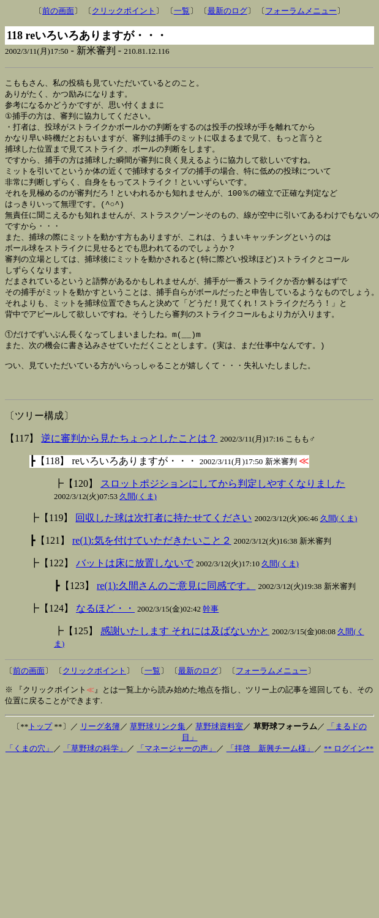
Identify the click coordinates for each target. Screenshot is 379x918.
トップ (40, 748)
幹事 (211, 631)
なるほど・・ (105, 631)
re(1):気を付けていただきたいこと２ (151, 563)
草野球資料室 (219, 748)
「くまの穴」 (29, 770)
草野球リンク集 (158, 748)
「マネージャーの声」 (176, 770)
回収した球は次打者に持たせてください (163, 540)
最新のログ (227, 10)
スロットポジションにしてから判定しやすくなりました (222, 506)
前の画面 (58, 10)
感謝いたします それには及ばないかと (184, 653)
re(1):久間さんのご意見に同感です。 (176, 608)
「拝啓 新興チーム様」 (270, 770)
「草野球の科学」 (95, 770)
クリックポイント (124, 10)
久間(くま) (138, 519)
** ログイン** (348, 770)
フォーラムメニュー (301, 10)
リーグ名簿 (100, 748)
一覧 (182, 10)
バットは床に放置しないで (134, 585)
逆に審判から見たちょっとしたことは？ (129, 461)
